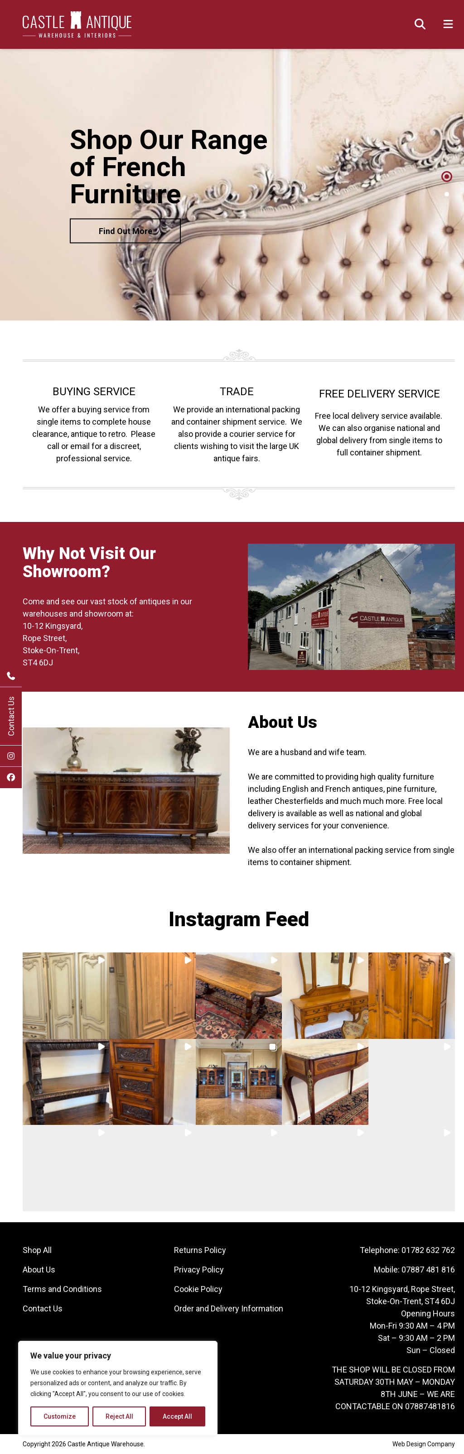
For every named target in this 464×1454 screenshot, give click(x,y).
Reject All (119, 1416)
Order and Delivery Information (228, 1308)
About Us (39, 1269)
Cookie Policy (198, 1289)
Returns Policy (200, 1250)
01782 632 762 (428, 1250)
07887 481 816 (428, 1269)
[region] (118, 1388)
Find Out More (125, 231)
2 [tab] (447, 194)
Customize (60, 1416)
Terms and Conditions (62, 1289)
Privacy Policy (199, 1269)
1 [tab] (447, 176)
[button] (66, 995)
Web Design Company (423, 1444)
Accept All (177, 1416)
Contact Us (11, 716)
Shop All (37, 1250)
